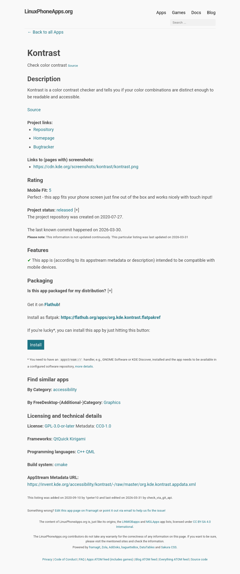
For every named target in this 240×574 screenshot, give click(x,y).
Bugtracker (43, 146)
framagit (94, 547)
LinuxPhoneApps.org (49, 11)
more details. (84, 366)
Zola (104, 547)
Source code (199, 559)
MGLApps (152, 522)
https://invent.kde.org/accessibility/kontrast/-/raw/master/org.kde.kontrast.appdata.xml (111, 484)
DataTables (147, 547)
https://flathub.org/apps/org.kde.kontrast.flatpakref (110, 317)
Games (179, 12)
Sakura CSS (168, 547)
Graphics (112, 402)
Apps (161, 12)
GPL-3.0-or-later (60, 425)
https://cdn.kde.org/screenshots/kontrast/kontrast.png (86, 166)
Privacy (47, 559)
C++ (81, 451)
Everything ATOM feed (174, 559)
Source (73, 65)
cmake (61, 464)
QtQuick (61, 438)
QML (90, 451)
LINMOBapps (131, 522)
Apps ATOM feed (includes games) (110, 559)
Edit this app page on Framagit (76, 510)
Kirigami (77, 438)
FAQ (82, 559)
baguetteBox (129, 547)
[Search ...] (193, 22)
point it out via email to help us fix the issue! (134, 510)
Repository (43, 129)
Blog (211, 12)
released (65, 209)
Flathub (51, 304)
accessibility (65, 389)
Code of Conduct (65, 559)
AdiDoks (114, 547)
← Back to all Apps (45, 32)
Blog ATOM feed (146, 559)
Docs (196, 12)
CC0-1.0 (103, 425)
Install (36, 344)
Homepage (43, 138)
